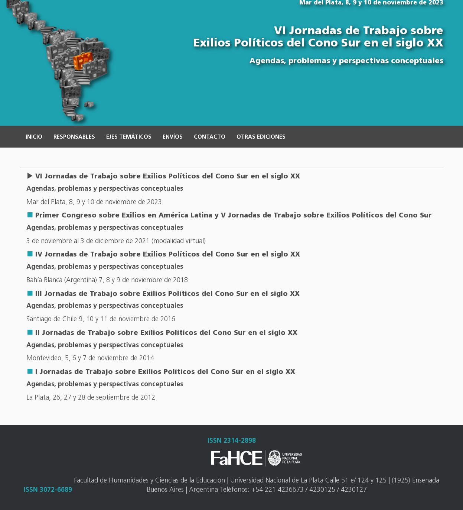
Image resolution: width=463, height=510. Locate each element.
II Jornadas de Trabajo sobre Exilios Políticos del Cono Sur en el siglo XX (166, 333)
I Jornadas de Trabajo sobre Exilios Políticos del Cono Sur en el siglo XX (165, 372)
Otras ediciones (261, 137)
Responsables (74, 137)
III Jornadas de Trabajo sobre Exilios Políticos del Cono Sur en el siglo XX (167, 294)
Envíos (173, 137)
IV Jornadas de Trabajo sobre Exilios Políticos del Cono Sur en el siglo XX (167, 254)
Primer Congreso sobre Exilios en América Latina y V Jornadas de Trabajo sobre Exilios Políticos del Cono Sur (233, 215)
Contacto (209, 137)
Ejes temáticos (128, 137)
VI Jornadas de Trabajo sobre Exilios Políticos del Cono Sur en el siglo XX (167, 176)
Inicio (34, 137)
